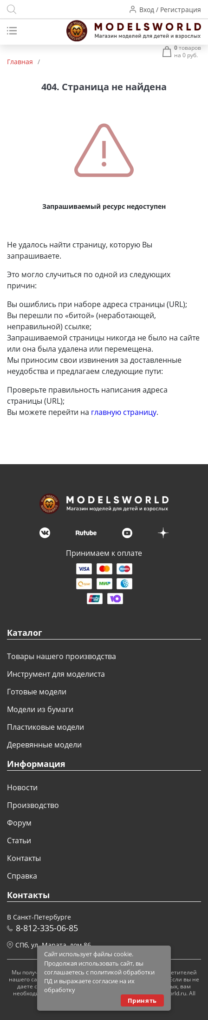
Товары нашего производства (61, 656)
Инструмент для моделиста (56, 674)
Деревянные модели (44, 745)
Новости (22, 787)
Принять (142, 1000)
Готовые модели (36, 692)
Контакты (24, 858)
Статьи (19, 840)
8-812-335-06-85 (47, 927)
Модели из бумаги (40, 709)
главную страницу (123, 412)
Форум (19, 823)
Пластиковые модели (45, 727)
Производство (33, 805)
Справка (22, 876)
